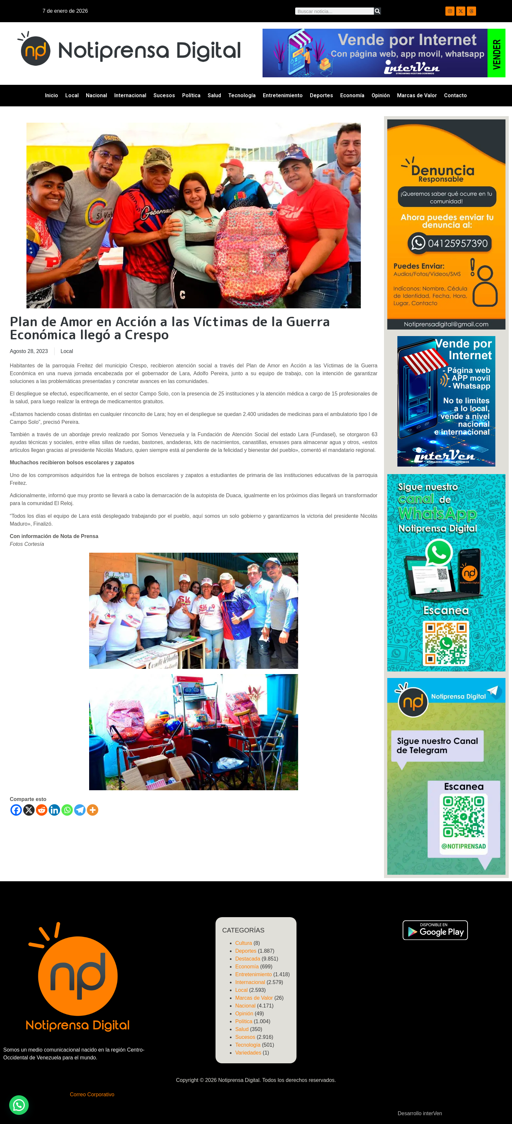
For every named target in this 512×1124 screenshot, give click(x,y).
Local (72, 95)
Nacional (96, 95)
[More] (92, 810)
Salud (214, 95)
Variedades (248, 1052)
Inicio (51, 95)
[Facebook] (16, 810)
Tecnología (242, 95)
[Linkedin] (54, 810)
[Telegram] (80, 810)
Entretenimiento (283, 95)
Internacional (130, 95)
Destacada (247, 959)
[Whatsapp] (67, 810)
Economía (352, 95)
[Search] (377, 11)
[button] (19, 1105)
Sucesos (164, 95)
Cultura (243, 943)
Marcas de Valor (417, 95)
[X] (29, 810)
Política (191, 95)
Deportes (321, 95)
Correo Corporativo (92, 1094)
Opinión (381, 95)
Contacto (455, 95)
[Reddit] (41, 810)
